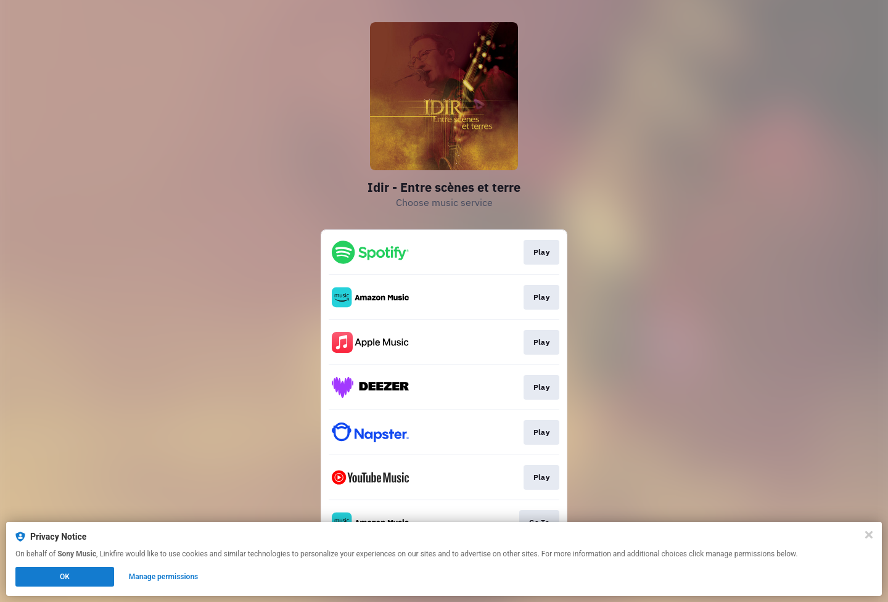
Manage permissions (164, 576)
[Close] (869, 535)
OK (65, 576)
